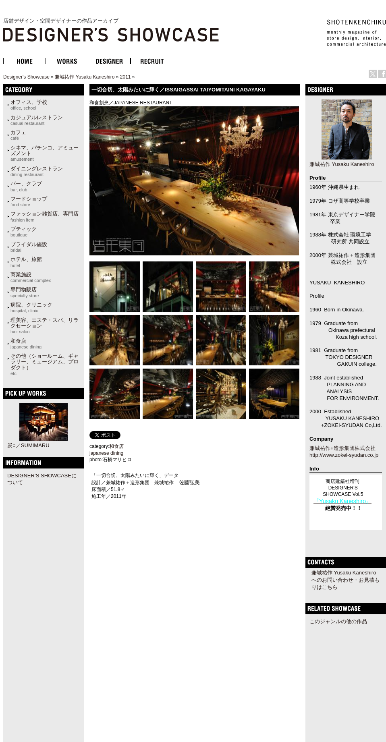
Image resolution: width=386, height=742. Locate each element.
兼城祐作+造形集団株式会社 (342, 448)
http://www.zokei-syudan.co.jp (343, 455)
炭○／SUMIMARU (28, 445)
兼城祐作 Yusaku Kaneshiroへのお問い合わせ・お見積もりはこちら (345, 580)
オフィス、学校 (28, 104)
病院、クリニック (31, 307)
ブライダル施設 (28, 247)
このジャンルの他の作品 (338, 621)
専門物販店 (24, 292)
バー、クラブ (26, 186)
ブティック (23, 231)
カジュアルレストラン (36, 120)
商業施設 (30, 277)
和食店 (26, 343)
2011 (125, 77)
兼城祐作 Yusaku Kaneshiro (84, 77)
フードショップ (28, 201)
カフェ (18, 135)
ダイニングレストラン (36, 171)
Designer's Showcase (26, 77)
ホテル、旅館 (26, 261)
